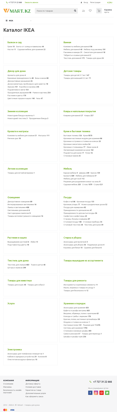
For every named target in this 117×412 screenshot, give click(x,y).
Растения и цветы (17, 95)
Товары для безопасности (76, 290)
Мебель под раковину (94, 49)
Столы (87, 184)
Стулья (98, 184)
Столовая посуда (72, 222)
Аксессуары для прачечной (76, 242)
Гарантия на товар (33, 390)
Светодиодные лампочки (19, 213)
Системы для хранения (75, 328)
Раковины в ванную (73, 52)
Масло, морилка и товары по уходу (79, 288)
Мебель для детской (74, 179)
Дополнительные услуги (36, 393)
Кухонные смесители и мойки (77, 144)
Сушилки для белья (92, 248)
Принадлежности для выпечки (78, 210)
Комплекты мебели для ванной (78, 46)
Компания (8, 380)
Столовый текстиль (73, 225)
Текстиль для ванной (74, 58)
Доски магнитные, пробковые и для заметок (28, 84)
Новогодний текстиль (17, 118)
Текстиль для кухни (93, 225)
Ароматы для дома (17, 75)
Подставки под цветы (18, 245)
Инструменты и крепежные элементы (81, 285)
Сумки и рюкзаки (72, 334)
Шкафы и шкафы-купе (75, 337)
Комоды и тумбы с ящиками (77, 316)
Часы (39, 98)
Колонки (42, 357)
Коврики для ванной (73, 115)
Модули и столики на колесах (77, 322)
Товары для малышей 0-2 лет (77, 78)
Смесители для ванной (94, 52)
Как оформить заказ (34, 396)
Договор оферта (33, 384)
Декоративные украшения (20, 81)
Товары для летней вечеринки (21, 173)
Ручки (89, 153)
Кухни (87, 135)
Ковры (88, 115)
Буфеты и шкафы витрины (77, 310)
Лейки (34, 242)
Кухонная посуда (85, 201)
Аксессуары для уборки (75, 245)
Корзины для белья (73, 248)
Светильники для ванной (19, 210)
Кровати (69, 176)
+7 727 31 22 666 (15, 2)
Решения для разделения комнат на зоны (82, 181)
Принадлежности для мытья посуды (80, 213)
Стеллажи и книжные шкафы (77, 331)
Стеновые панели (72, 156)
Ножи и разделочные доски (94, 204)
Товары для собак (35, 285)
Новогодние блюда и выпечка (21, 115)
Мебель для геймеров (86, 176)
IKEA (11, 21)
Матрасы (43, 135)
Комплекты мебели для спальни (22, 135)
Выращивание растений (18, 242)
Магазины (7, 387)
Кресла (95, 173)
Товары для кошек (17, 285)
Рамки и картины (41, 93)
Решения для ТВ (91, 325)
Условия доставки (33, 387)
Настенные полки (73, 325)
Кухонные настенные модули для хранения (83, 138)
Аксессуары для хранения (76, 308)
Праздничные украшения (19, 93)
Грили (11, 46)
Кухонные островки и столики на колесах (82, 141)
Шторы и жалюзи (17, 268)
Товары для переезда (92, 334)
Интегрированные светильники (22, 204)
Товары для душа (95, 58)
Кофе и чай (69, 201)
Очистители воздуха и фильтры (22, 359)
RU (111, 2)
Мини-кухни (92, 147)
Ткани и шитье (38, 265)
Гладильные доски (95, 245)
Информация (32, 380)
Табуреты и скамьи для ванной (77, 55)
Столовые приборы (92, 222)
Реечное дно (14, 138)
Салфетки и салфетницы (75, 216)
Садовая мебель (72, 184)
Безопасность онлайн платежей (12, 391)
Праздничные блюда (38, 118)
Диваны (84, 173)
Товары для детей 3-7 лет (76, 75)
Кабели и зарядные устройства (22, 357)
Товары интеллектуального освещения (25, 216)
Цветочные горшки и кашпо (21, 98)
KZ (108, 2)
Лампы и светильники (18, 207)
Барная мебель (71, 173)
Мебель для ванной (73, 49)
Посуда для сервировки (75, 207)
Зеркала (13, 87)
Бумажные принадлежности (21, 78)
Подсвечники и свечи (18, 90)
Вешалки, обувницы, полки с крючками (81, 313)
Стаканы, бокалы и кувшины (77, 219)
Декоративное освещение (20, 201)
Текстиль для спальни (18, 265)
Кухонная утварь (72, 204)
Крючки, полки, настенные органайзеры (82, 319)
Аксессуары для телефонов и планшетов (26, 354)
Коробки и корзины (29, 87)
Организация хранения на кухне (79, 150)
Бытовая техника (73, 135)
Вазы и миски (41, 78)
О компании (8, 384)
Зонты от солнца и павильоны (30, 46)
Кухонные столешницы (74, 147)
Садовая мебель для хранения (31, 49)
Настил (12, 49)
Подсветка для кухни (74, 153)
